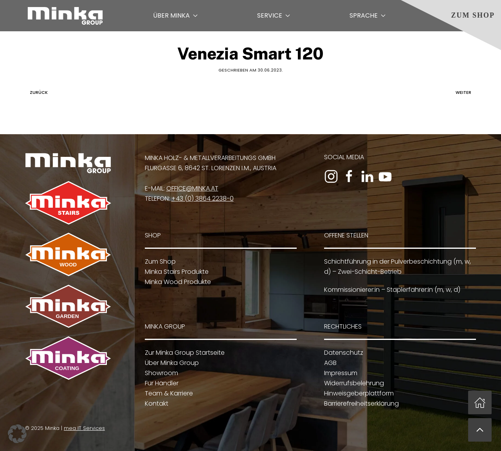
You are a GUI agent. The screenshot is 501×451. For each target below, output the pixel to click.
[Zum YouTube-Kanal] (385, 176)
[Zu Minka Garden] (67, 306)
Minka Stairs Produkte (177, 271)
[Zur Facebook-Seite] (349, 176)
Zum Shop (473, 15)
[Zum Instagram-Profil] (331, 176)
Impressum (339, 373)
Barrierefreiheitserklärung (360, 403)
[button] (480, 430)
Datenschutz (342, 353)
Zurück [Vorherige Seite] (37, 92)
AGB (329, 363)
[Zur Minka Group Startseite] (68, 162)
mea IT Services (83, 428)
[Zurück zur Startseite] (65, 15)
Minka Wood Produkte (178, 281)
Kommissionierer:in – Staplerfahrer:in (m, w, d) (391, 289)
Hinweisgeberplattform (358, 393)
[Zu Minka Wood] (68, 254)
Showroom (160, 373)
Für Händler (160, 383)
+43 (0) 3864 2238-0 (202, 198)
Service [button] (273, 15)
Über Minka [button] (175, 15)
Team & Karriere (168, 393)
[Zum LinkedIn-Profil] (367, 176)
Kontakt (155, 403)
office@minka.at (192, 188)
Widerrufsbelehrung (353, 383)
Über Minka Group (171, 363)
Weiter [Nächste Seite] (465, 92)
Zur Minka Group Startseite (183, 353)
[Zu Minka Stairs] (68, 202)
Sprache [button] (368, 15)
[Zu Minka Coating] (67, 357)
